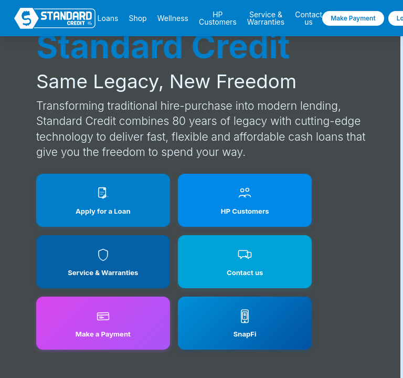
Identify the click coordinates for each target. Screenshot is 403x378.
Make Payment (353, 18)
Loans (107, 18)
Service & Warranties (265, 18)
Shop (137, 18)
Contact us (308, 18)
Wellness (172, 18)
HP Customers (218, 18)
